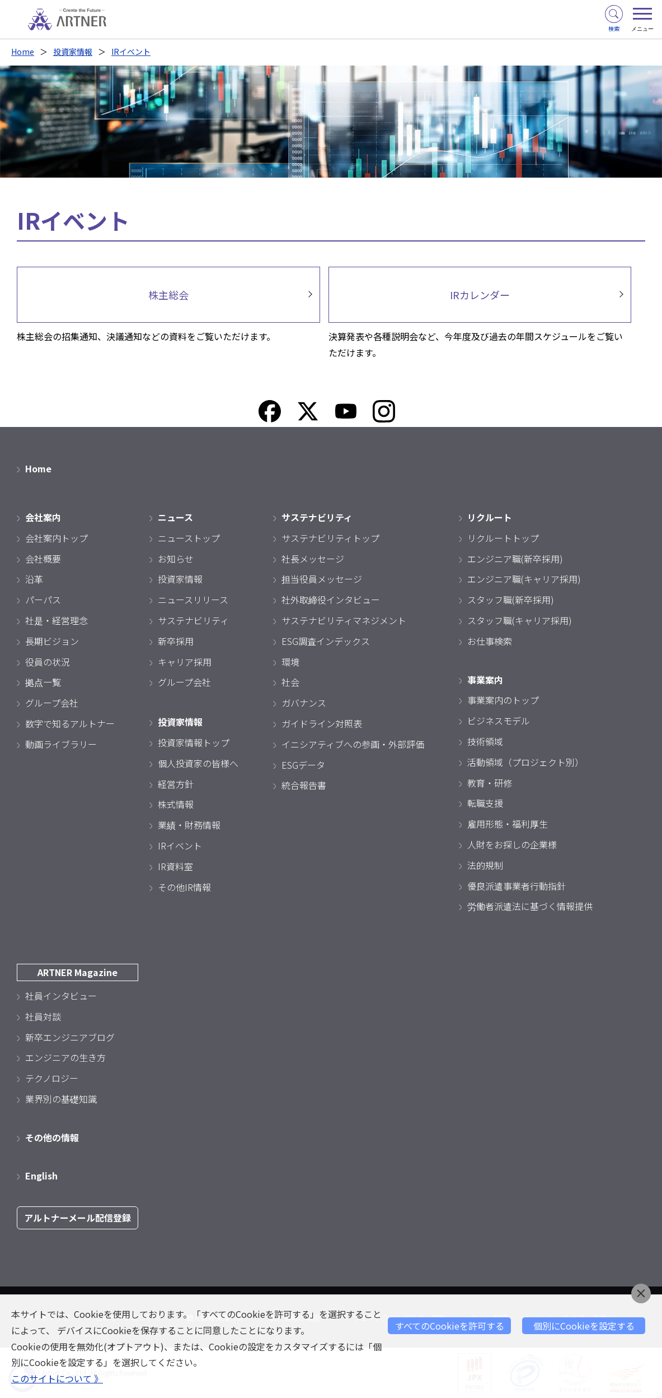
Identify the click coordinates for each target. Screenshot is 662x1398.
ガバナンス (303, 702)
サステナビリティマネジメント (343, 620)
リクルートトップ (503, 538)
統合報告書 (303, 785)
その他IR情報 (184, 887)
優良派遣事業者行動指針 (516, 886)
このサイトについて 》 (57, 1378)
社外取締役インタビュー (330, 599)
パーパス (43, 599)
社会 (290, 682)
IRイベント (131, 51)
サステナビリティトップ (330, 538)
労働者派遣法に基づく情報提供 (530, 906)
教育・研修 (489, 782)
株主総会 (168, 294)
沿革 (34, 579)
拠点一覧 (43, 682)
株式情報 (176, 804)
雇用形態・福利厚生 (507, 823)
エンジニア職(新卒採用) (515, 558)
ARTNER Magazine (77, 972)
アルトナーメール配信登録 (77, 1217)
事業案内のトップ (503, 700)
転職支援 (485, 803)
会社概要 (43, 558)
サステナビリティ (193, 620)
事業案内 (485, 679)
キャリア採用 (185, 661)
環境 (290, 661)
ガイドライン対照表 (321, 723)
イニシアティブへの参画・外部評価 (352, 744)
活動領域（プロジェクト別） (525, 762)
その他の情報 (52, 1137)
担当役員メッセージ (321, 579)
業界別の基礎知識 (61, 1099)
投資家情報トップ (193, 742)
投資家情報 (72, 51)
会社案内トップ (56, 538)
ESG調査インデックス (325, 641)
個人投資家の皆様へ (198, 763)
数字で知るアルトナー (70, 723)
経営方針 (176, 784)
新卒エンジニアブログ (70, 1037)
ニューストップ (189, 538)
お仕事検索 (489, 641)
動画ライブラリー (61, 744)
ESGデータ (303, 765)
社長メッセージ (312, 558)
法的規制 (485, 865)
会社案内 (43, 517)
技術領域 (485, 741)
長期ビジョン (52, 641)
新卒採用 (176, 641)
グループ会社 (51, 702)
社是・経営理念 (56, 620)
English (41, 1175)
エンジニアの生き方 (65, 1057)
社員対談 (43, 1016)
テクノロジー (51, 1078)
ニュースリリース (193, 599)
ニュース (175, 517)
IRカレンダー (480, 294)
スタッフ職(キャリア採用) (519, 620)
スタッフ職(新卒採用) (510, 599)
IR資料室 (175, 866)
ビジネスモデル (498, 720)
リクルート (489, 517)
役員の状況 (47, 661)
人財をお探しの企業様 (512, 844)
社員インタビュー (61, 995)
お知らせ (176, 558)
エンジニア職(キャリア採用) (524, 579)
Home (22, 51)
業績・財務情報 (189, 825)
